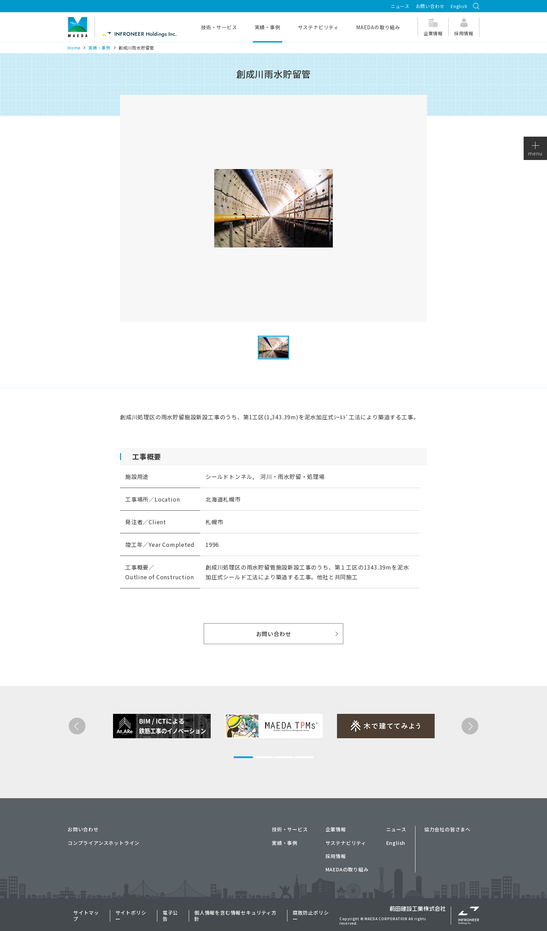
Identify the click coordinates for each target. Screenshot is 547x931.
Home (74, 48)
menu (535, 149)
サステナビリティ (318, 27)
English (459, 6)
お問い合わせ (430, 6)
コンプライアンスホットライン (104, 842)
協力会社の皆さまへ (447, 829)
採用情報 (335, 856)
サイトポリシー (131, 915)
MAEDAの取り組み (378, 27)
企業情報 (335, 829)
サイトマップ (86, 915)
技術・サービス (219, 27)
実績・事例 (267, 27)
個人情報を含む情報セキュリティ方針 (235, 915)
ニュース (400, 6)
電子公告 (170, 915)
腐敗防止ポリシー (311, 915)
